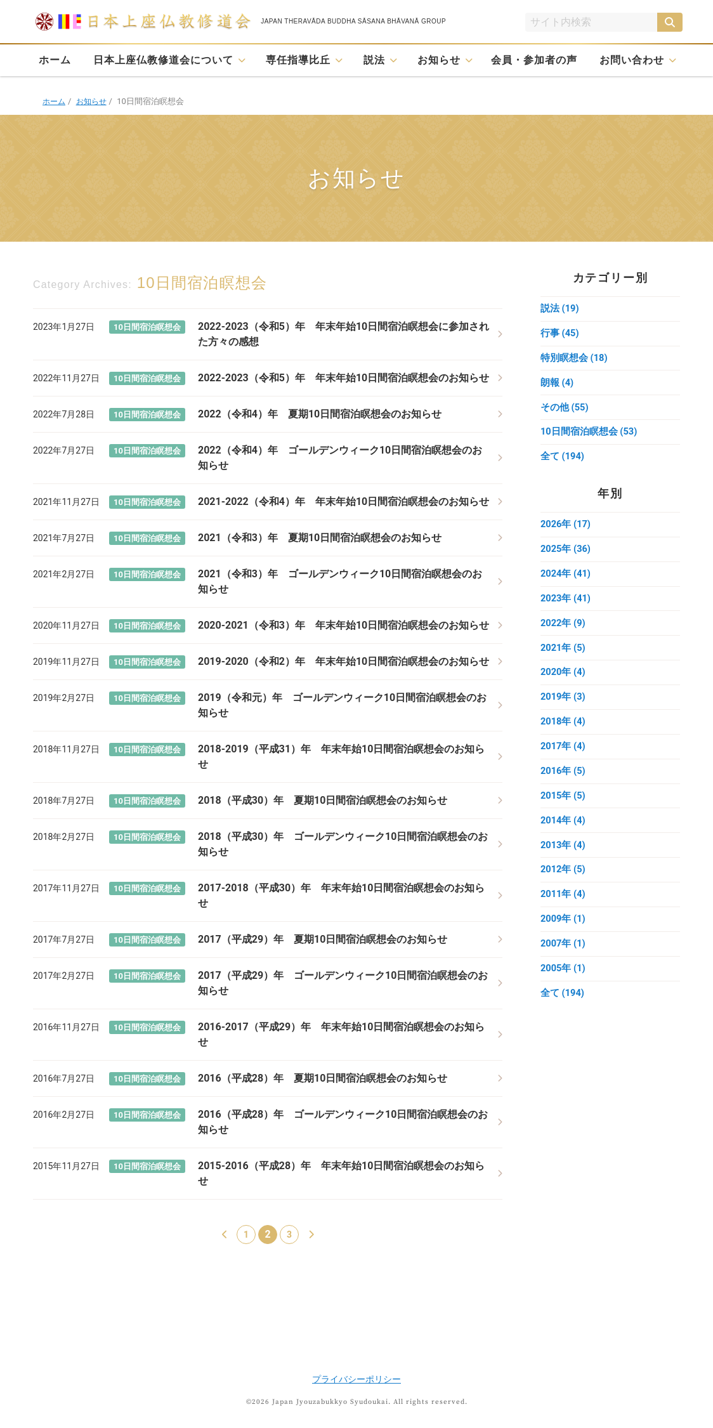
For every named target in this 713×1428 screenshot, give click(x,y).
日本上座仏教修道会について (163, 60)
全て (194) (562, 461)
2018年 (563, 732)
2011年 (563, 910)
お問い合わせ (631, 60)
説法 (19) (559, 309)
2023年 (566, 606)
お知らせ (439, 60)
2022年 (563, 631)
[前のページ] (224, 1234)
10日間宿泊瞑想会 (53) (589, 436)
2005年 (563, 986)
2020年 (563, 682)
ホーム (55, 60)
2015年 (563, 809)
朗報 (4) (557, 385)
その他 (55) (564, 410)
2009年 (563, 935)
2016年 (563, 783)
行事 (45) (559, 334)
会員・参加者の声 (534, 60)
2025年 (566, 555)
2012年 (563, 885)
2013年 (563, 859)
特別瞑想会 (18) (574, 359)
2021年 (563, 656)
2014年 (563, 834)
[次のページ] (310, 1234)
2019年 (563, 707)
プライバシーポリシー (356, 1379)
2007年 (563, 961)
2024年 (566, 580)
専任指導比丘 (298, 60)
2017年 (563, 758)
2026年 (566, 529)
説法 (374, 60)
